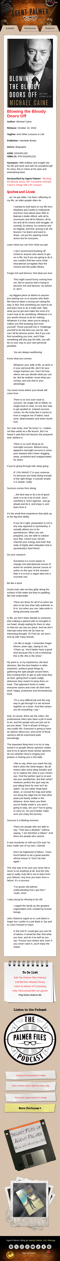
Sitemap (51, 1240)
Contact (44, 2)
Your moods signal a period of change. (30, 1098)
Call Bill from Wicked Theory (30, 982)
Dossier (50, 28)
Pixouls (32, 1253)
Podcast (12, 2)
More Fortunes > (30, 1108)
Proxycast (23, 2)
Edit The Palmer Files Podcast (30, 977)
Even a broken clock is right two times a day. (31, 1086)
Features (30, 28)
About (34, 2)
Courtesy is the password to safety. (31, 1075)
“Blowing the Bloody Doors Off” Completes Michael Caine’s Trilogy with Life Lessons (29, 181)
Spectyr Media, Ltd (37, 1240)
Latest (10, 28)
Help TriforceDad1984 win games (30, 990)
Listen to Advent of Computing (30, 986)
